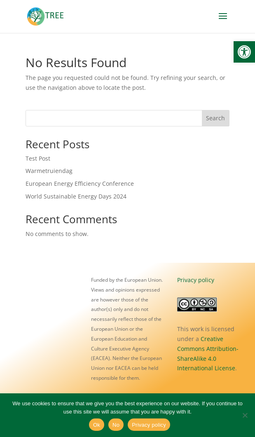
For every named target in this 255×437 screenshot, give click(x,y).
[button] (244, 52)
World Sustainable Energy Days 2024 (76, 196)
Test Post (38, 158)
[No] (245, 415)
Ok (96, 425)
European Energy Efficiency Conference (80, 183)
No (115, 425)
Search (215, 118)
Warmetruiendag (49, 171)
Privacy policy (195, 280)
